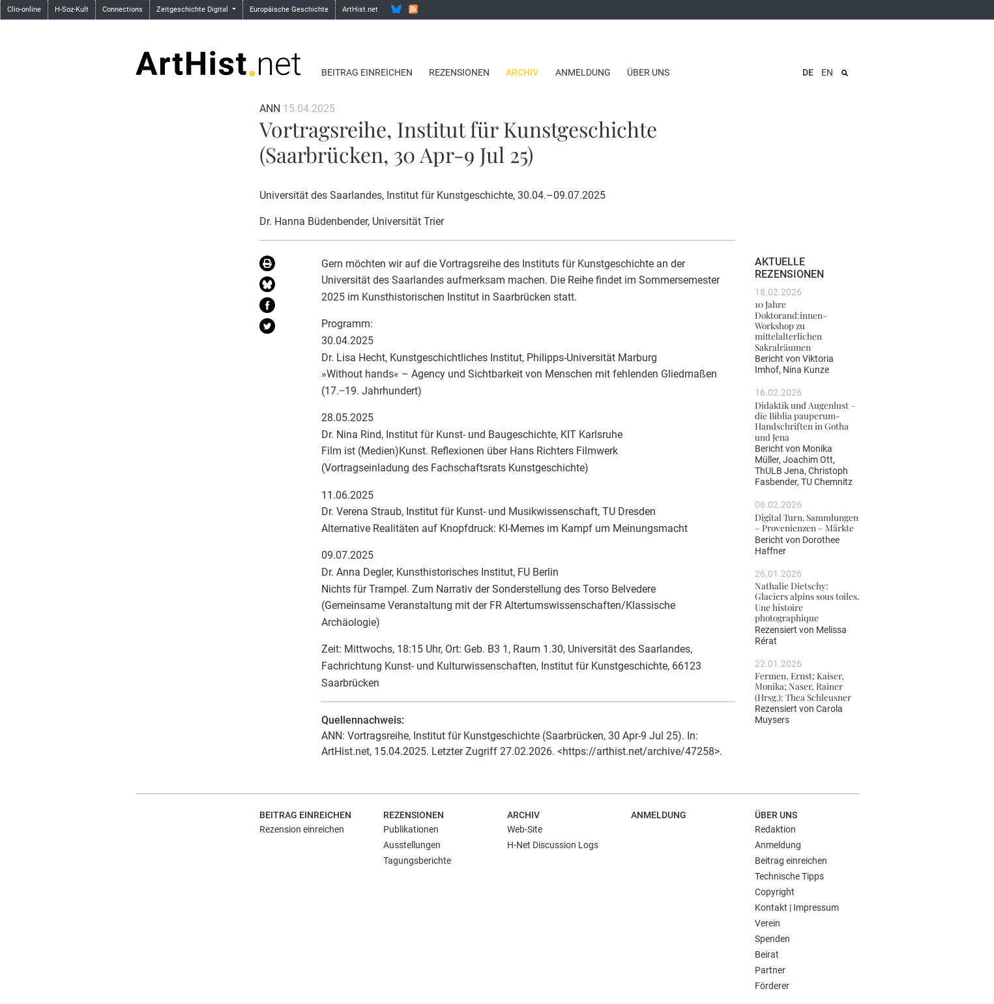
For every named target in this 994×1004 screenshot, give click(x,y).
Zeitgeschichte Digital (193, 9)
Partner (770, 970)
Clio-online (24, 9)
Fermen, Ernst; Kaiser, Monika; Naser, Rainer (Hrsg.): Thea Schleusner (803, 686)
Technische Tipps (789, 876)
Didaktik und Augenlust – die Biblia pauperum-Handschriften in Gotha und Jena (805, 421)
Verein (767, 923)
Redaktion (775, 829)
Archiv (522, 72)
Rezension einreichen (301, 829)
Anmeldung (583, 72)
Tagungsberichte (417, 860)
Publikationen (411, 829)
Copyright (775, 892)
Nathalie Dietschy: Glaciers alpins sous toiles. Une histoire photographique (807, 601)
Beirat (767, 954)
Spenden (772, 939)
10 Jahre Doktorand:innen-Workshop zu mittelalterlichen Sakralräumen (791, 325)
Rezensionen (459, 72)
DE (807, 72)
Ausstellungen (412, 845)
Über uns (648, 72)
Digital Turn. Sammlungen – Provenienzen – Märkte (806, 522)
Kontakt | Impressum (797, 907)
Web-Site (524, 829)
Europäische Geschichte (289, 9)
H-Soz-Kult (72, 9)
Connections (122, 9)
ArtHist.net (360, 9)
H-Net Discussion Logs (552, 845)
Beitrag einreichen (367, 72)
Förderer (772, 986)
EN (827, 72)
